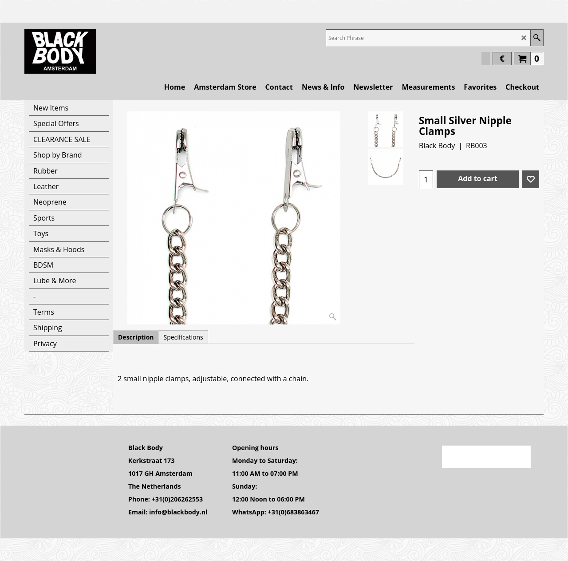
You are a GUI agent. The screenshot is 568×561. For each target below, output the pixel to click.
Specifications (183, 337)
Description (136, 337)
